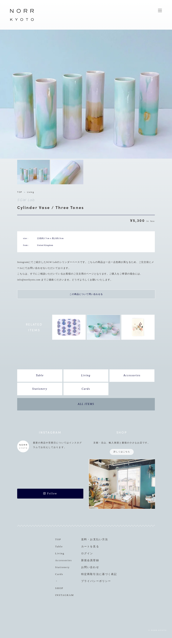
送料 (84, 539)
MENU (160, 10)
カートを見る (90, 546)
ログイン (87, 553)
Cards (86, 388)
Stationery (39, 388)
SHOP (59, 588)
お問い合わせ (90, 567)
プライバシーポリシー (96, 581)
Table (40, 375)
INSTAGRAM (64, 595)
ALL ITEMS (86, 404)
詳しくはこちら (122, 452)
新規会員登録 (90, 560)
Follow (50, 493)
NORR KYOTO (22, 21)
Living (30, 191)
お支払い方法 (99, 539)
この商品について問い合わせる (86, 294)
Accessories (132, 375)
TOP (19, 191)
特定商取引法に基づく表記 (99, 574)
